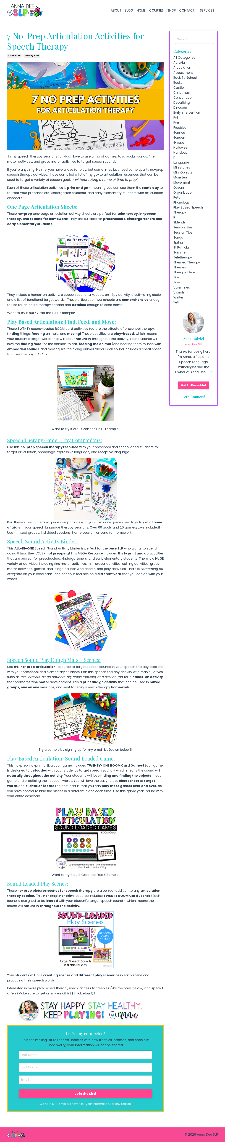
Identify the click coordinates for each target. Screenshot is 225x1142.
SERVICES (207, 10)
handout (180, 155)
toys (177, 288)
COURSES (156, 10)
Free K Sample (107, 874)
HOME (140, 10)
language (181, 165)
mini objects (183, 175)
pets (176, 201)
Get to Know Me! (193, 392)
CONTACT (187, 10)
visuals (179, 298)
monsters (180, 180)
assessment (183, 73)
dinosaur (180, 108)
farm (177, 124)
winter (178, 303)
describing (181, 104)
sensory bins (183, 232)
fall (176, 119)
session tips (183, 236)
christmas (181, 93)
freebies (180, 129)
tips (176, 283)
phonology (181, 206)
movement (181, 185)
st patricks (181, 252)
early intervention (187, 114)
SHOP (171, 10)
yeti (176, 308)
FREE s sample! (63, 313)
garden (179, 139)
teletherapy (182, 262)
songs (178, 242)
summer (180, 257)
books (178, 83)
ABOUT (115, 10)
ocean (178, 190)
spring (178, 247)
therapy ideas (32, 55)
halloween (181, 150)
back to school (185, 78)
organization (183, 196)
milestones (181, 170)
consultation (183, 98)
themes (179, 272)
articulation (14, 55)
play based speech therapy (188, 213)
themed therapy (187, 267)
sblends (179, 226)
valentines (181, 293)
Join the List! (85, 1094)
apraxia (179, 62)
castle (178, 88)
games (179, 134)
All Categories (184, 57)
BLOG (128, 10)
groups (179, 144)
